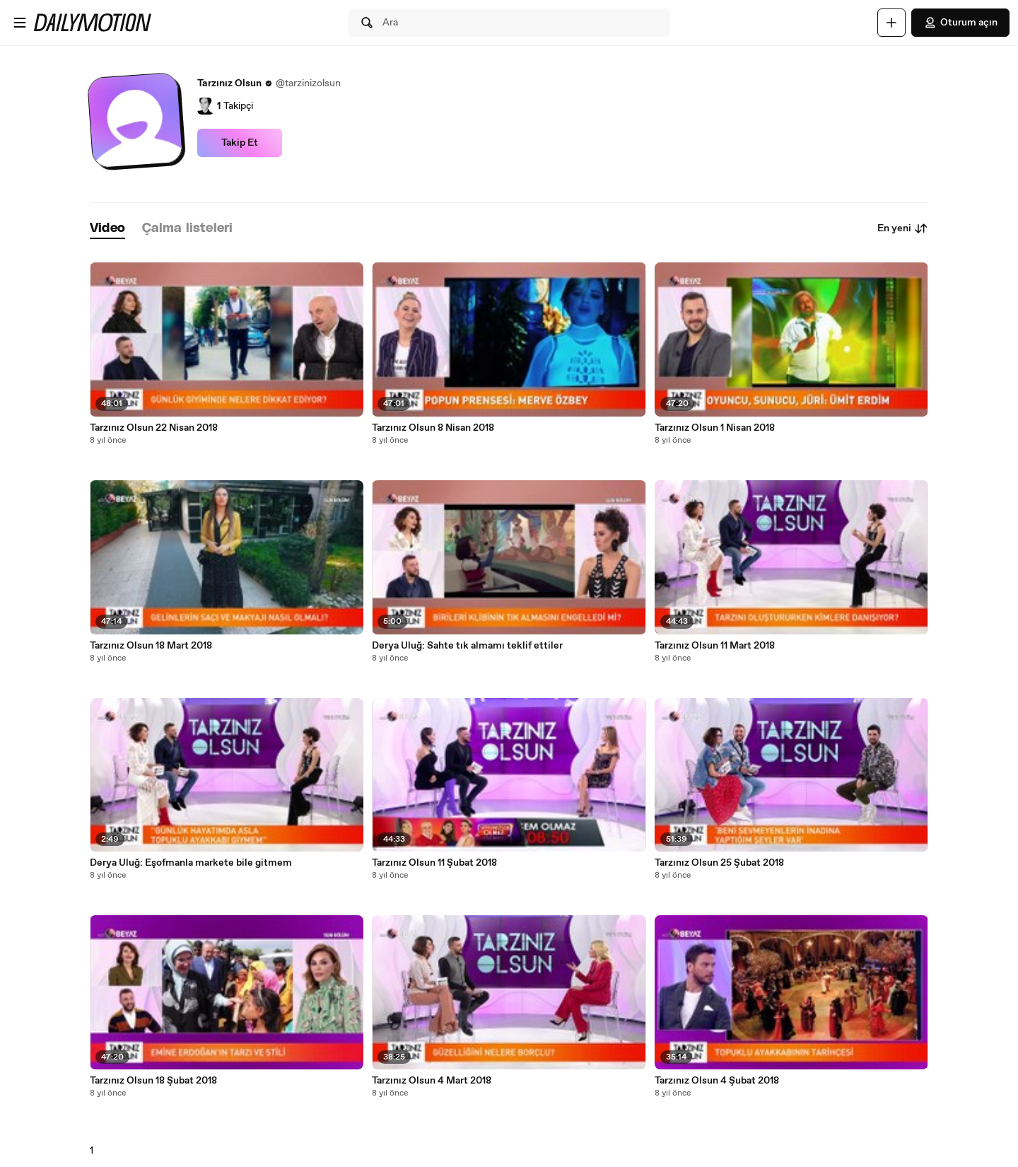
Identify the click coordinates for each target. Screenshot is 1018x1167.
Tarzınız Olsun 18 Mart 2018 (151, 645)
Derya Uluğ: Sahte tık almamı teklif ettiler (467, 645)
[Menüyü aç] (19, 22)
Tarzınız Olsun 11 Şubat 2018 (434, 863)
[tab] (107, 229)
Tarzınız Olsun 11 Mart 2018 (715, 645)
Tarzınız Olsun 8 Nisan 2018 (433, 428)
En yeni (902, 228)
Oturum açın (960, 23)
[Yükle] (891, 22)
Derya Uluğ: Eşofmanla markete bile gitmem (191, 863)
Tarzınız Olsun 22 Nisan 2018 (154, 428)
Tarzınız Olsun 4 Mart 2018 (431, 1080)
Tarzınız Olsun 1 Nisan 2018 (715, 428)
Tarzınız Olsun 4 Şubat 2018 (717, 1080)
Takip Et (239, 143)
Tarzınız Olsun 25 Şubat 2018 (719, 863)
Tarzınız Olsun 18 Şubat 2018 (153, 1080)
